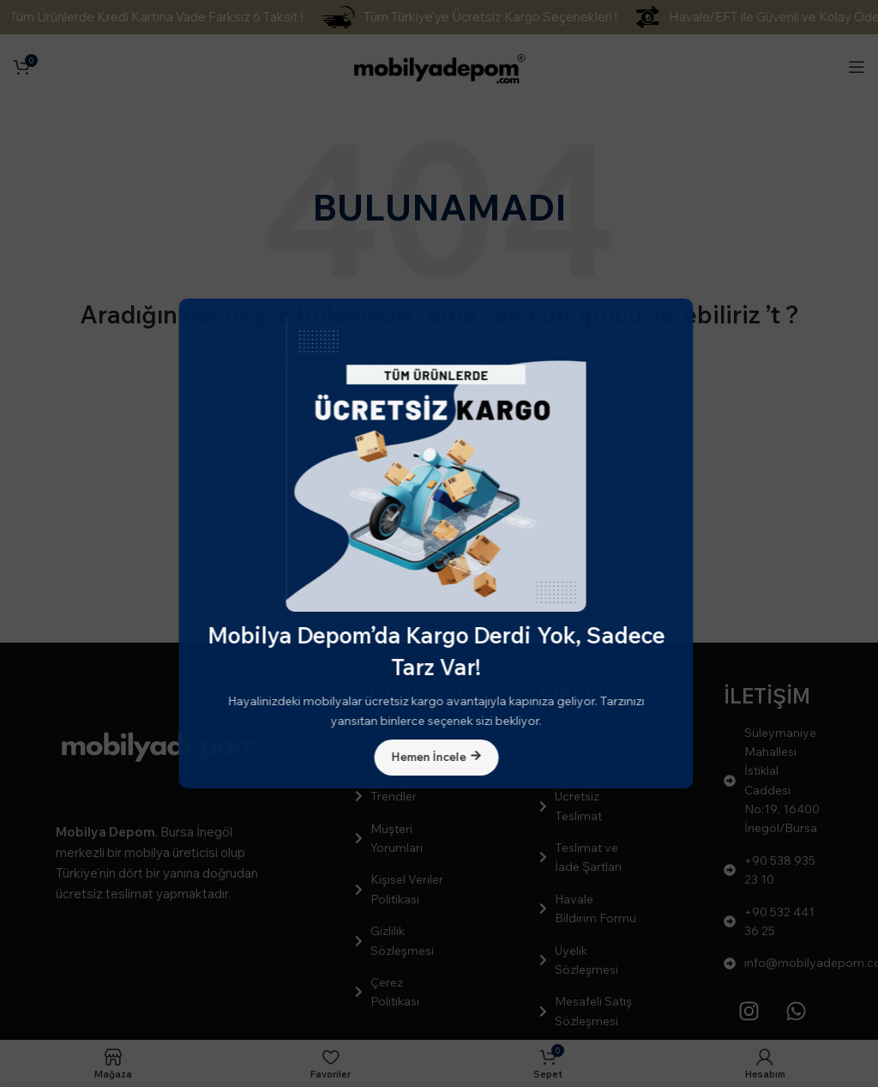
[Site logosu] (439, 65)
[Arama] (439, 408)
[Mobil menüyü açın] (856, 67)
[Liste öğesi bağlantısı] (404, 732)
